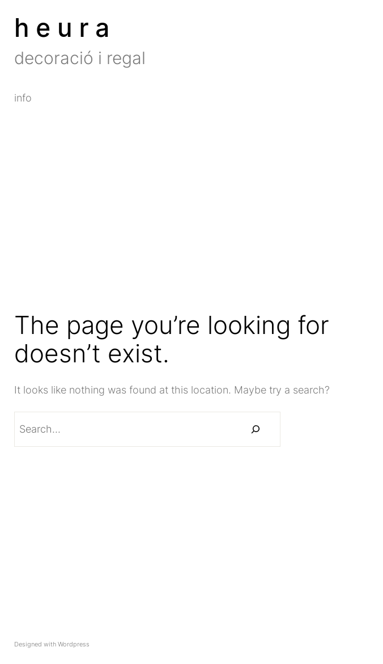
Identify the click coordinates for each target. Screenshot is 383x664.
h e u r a (61, 27)
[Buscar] (255, 429)
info (23, 97)
